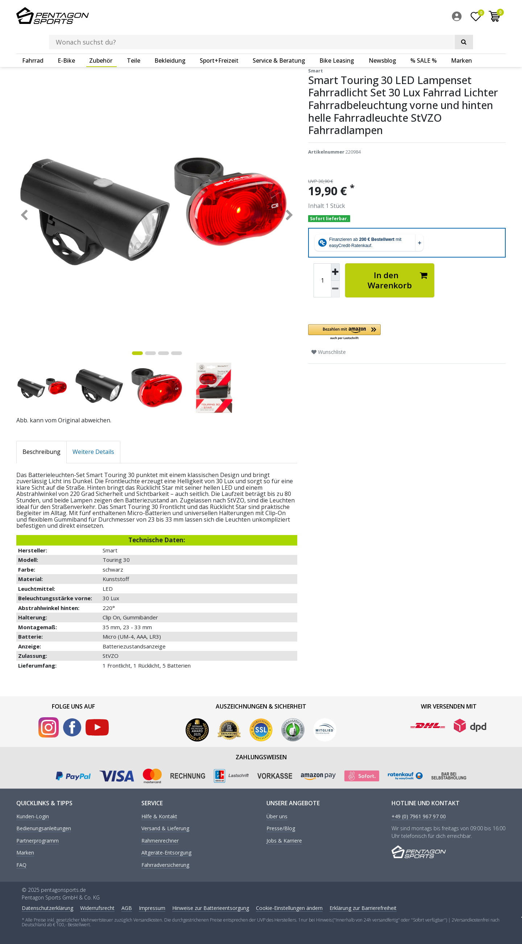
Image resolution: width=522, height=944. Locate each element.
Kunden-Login (32, 816)
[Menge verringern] (335, 288)
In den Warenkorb (397, 280)
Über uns (276, 816)
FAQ (21, 864)
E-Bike (66, 38)
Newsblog (382, 38)
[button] (389, 332)
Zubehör (100, 38)
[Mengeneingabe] (322, 280)
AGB (126, 907)
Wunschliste (328, 351)
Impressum (152, 907)
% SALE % (423, 38)
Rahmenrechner (160, 840)
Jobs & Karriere (284, 840)
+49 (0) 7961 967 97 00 (419, 816)
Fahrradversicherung (165, 864)
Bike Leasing (336, 38)
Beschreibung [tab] (41, 451)
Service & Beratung (279, 38)
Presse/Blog (280, 828)
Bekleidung (170, 38)
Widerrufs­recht (97, 907)
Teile (133, 38)
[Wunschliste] (476, 18)
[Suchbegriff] (249, 16)
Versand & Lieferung (165, 828)
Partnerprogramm (37, 840)
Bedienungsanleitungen (43, 828)
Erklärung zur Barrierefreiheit (363, 907)
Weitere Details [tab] (93, 451)
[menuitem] (458, 17)
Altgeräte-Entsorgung (166, 852)
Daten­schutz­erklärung (47, 907)
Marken (461, 38)
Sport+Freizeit (219, 38)
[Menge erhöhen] (335, 271)
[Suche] (402, 16)
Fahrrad (33, 38)
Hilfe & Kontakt (159, 816)
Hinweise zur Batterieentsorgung (210, 907)
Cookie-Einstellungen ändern (289, 907)
